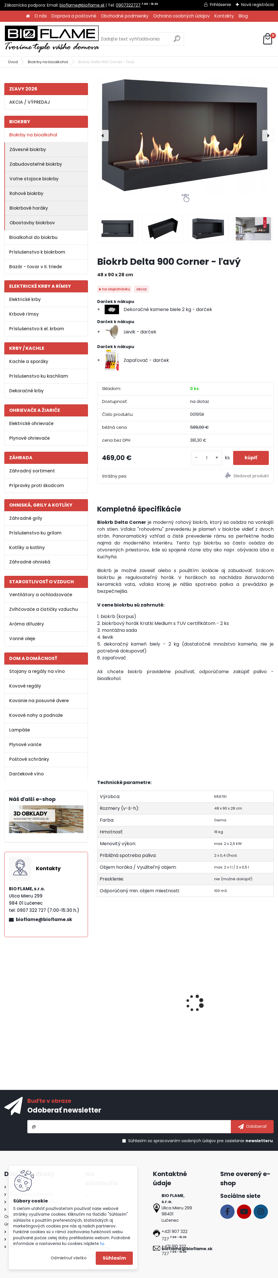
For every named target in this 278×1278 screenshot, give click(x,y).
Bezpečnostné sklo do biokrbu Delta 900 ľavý (126, 1001)
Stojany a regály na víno (37, 671)
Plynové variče (25, 745)
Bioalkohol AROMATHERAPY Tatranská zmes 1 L (181, 1003)
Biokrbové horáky (28, 208)
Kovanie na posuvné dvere (39, 701)
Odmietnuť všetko (69, 1258)
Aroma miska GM (238, 998)
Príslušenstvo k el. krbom (36, 329)
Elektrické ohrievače (31, 423)
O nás (40, 16)
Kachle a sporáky (28, 361)
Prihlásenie (220, 4)
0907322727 (128, 5)
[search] (177, 41)
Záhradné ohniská (29, 562)
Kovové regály (25, 686)
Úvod (13, 62)
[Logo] (51, 39)
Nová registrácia (257, 4)
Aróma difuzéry (26, 624)
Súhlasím (114, 1258)
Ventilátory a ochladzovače (40, 595)
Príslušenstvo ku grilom (35, 533)
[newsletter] (252, 1126)
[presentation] (103, 135)
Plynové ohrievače (29, 438)
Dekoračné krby (26, 391)
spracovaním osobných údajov (185, 1141)
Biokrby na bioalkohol (48, 62)
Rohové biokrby (26, 193)
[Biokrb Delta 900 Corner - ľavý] (185, 135)
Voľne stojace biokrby (34, 179)
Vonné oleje (22, 639)
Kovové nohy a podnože (36, 715)
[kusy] (206, 458)
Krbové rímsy (24, 314)
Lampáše (19, 730)
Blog (243, 16)
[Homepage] (28, 16)
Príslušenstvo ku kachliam (38, 376)
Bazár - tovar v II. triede (35, 267)
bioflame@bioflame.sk (82, 5)
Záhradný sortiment (32, 471)
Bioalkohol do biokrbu (33, 237)
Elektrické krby (25, 299)
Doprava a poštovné (73, 16)
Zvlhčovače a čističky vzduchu (43, 609)
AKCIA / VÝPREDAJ (29, 102)
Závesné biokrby (27, 149)
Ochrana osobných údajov (181, 16)
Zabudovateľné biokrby (35, 164)
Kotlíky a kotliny (27, 548)
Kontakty (224, 16)
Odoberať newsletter (64, 1110)
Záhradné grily (25, 518)
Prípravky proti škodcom (36, 485)
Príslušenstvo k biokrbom (37, 252)
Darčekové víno (26, 774)
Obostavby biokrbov (32, 223)
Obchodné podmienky (125, 16)
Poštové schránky (29, 759)
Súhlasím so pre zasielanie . (201, 1141)
